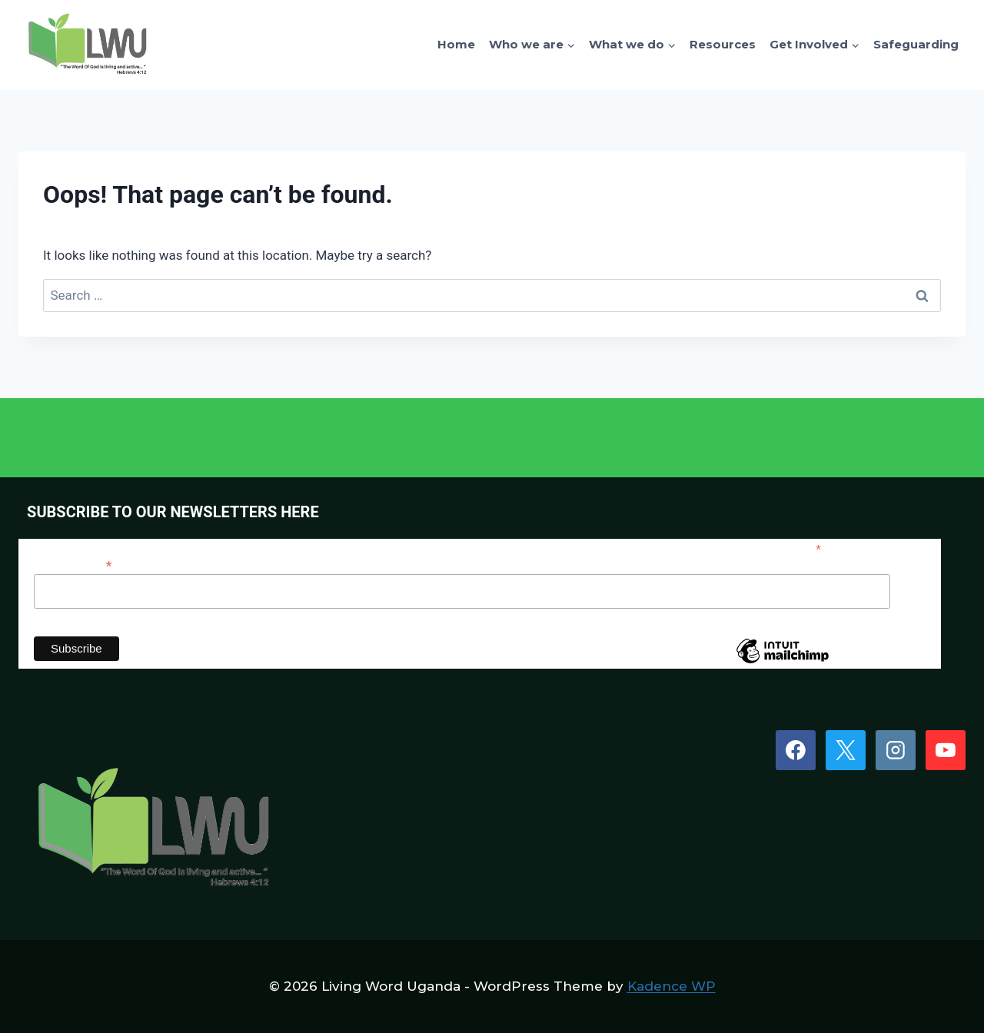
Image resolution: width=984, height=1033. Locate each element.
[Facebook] (796, 750)
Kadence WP (671, 986)
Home (456, 44)
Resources (723, 44)
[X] (846, 750)
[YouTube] (946, 750)
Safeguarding (916, 44)
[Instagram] (896, 750)
